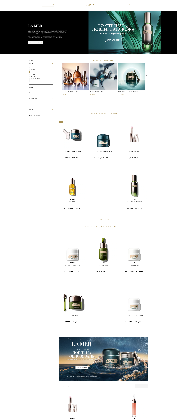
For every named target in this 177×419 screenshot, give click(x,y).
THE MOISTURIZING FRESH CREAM (134, 315)
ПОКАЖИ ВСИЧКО (103, 219)
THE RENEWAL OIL (72, 201)
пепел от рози (35, 78)
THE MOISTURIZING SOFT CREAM (72, 265)
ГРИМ (86, 9)
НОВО (126, 9)
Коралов (33, 72)
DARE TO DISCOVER (54, 9)
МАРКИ (44, 9)
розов (33, 81)
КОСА (120, 9)
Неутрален (34, 74)
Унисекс (33, 76)
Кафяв (33, 69)
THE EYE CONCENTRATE (72, 315)
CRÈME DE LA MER (134, 265)
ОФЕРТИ (132, 9)
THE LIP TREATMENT (134, 151)
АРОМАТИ (66, 9)
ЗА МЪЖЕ (113, 9)
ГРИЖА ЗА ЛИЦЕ (77, 9)
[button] (100, 99)
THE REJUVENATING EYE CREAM (72, 151)
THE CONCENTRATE (103, 265)
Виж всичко (32, 45)
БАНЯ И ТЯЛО (94, 9)
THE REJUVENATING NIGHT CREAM (103, 151)
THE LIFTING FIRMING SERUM (134, 201)
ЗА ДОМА (104, 9)
